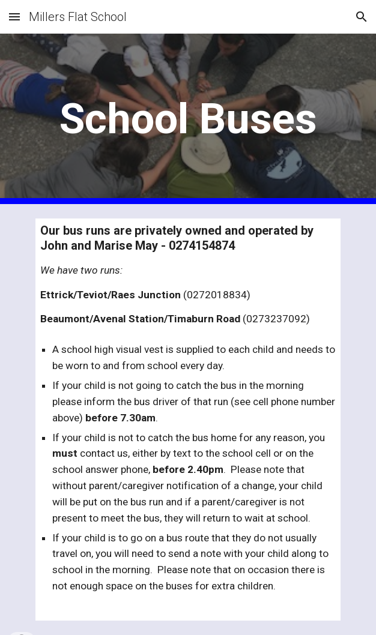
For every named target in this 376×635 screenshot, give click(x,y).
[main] (187, 119)
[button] (14, 16)
